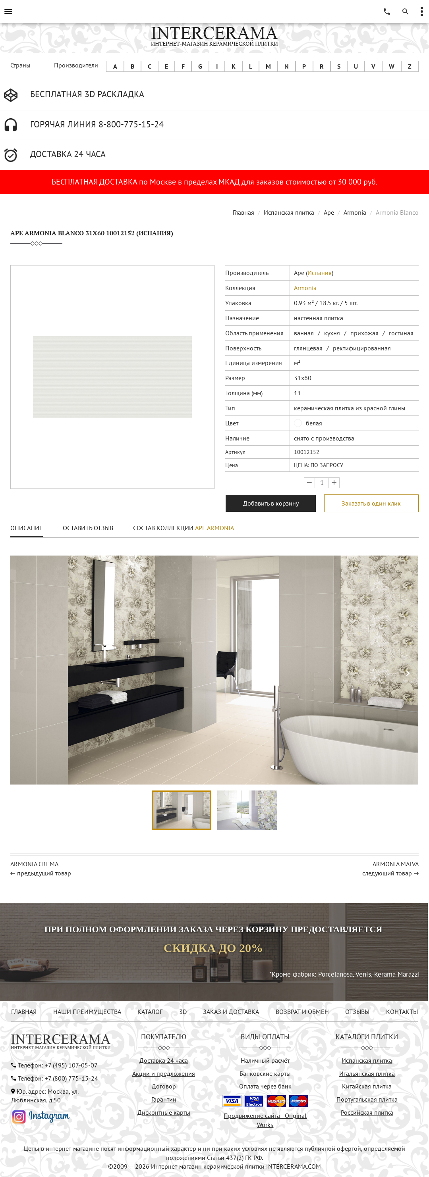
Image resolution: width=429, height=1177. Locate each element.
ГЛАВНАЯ (24, 1011)
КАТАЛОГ (149, 1011)
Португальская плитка (367, 1099)
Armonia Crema (34, 864)
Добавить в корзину (271, 503)
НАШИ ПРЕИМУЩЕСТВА (87, 1011)
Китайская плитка (367, 1086)
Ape (329, 212)
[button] (407, 673)
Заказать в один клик (371, 503)
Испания (319, 273)
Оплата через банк (265, 1086)
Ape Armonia (214, 528)
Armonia (355, 212)
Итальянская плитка (367, 1073)
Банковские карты (265, 1073)
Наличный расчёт (265, 1060)
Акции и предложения (163, 1073)
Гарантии (163, 1099)
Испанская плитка (289, 212)
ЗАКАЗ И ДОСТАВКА (231, 1011)
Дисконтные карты (163, 1112)
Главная (243, 212)
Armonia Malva (396, 864)
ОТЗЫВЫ (357, 1011)
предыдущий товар (44, 873)
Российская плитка (367, 1112)
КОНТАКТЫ (402, 1011)
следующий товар (387, 873)
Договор (164, 1086)
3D (183, 1011)
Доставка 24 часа (163, 1060)
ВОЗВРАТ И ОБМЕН (302, 1011)
